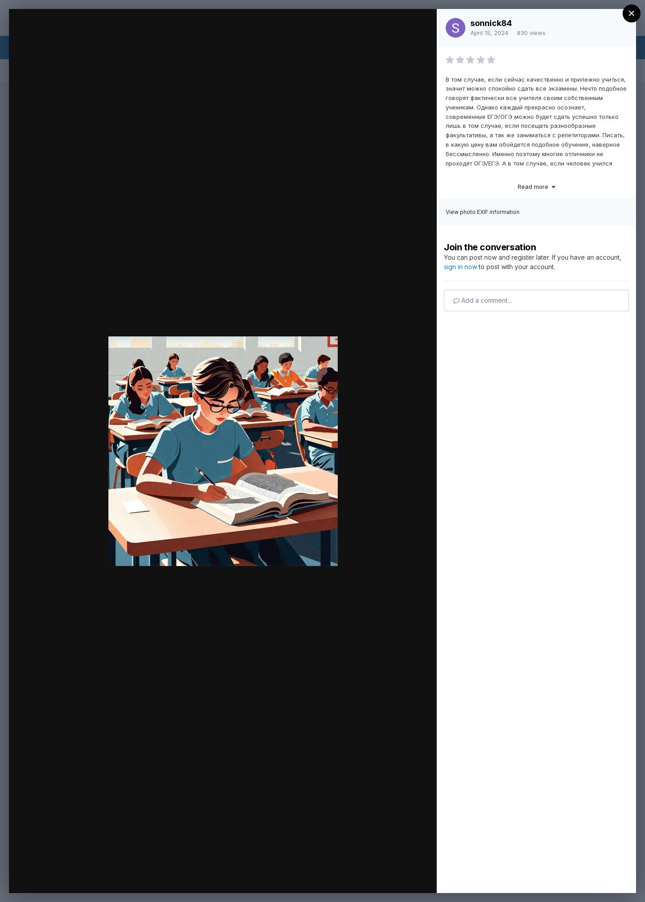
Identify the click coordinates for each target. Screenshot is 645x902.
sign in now (460, 266)
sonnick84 (491, 23)
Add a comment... (482, 300)
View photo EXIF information (483, 212)
